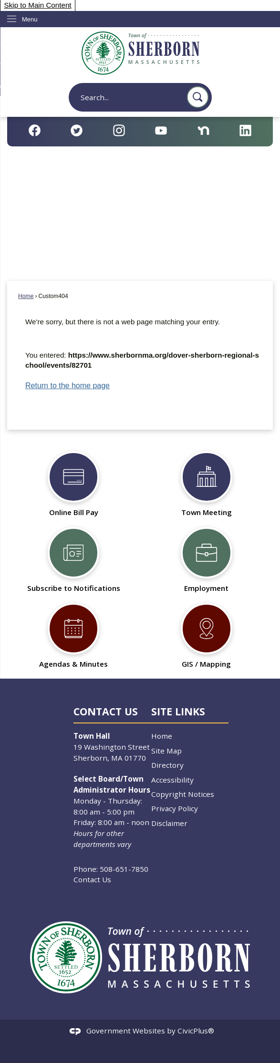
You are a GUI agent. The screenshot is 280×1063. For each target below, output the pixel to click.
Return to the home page (67, 386)
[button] (197, 97)
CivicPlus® (195, 1030)
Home (25, 296)
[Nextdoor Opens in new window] (203, 130)
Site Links (178, 711)
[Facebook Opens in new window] (35, 130)
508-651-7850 (124, 869)
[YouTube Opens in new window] (161, 130)
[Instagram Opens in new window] (119, 130)
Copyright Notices (182, 794)
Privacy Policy (174, 808)
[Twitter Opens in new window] (77, 130)
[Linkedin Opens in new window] (245, 130)
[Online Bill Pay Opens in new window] (73, 481)
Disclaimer (169, 823)
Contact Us (92, 879)
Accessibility (172, 779)
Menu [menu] (30, 19)
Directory (167, 765)
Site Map (166, 750)
